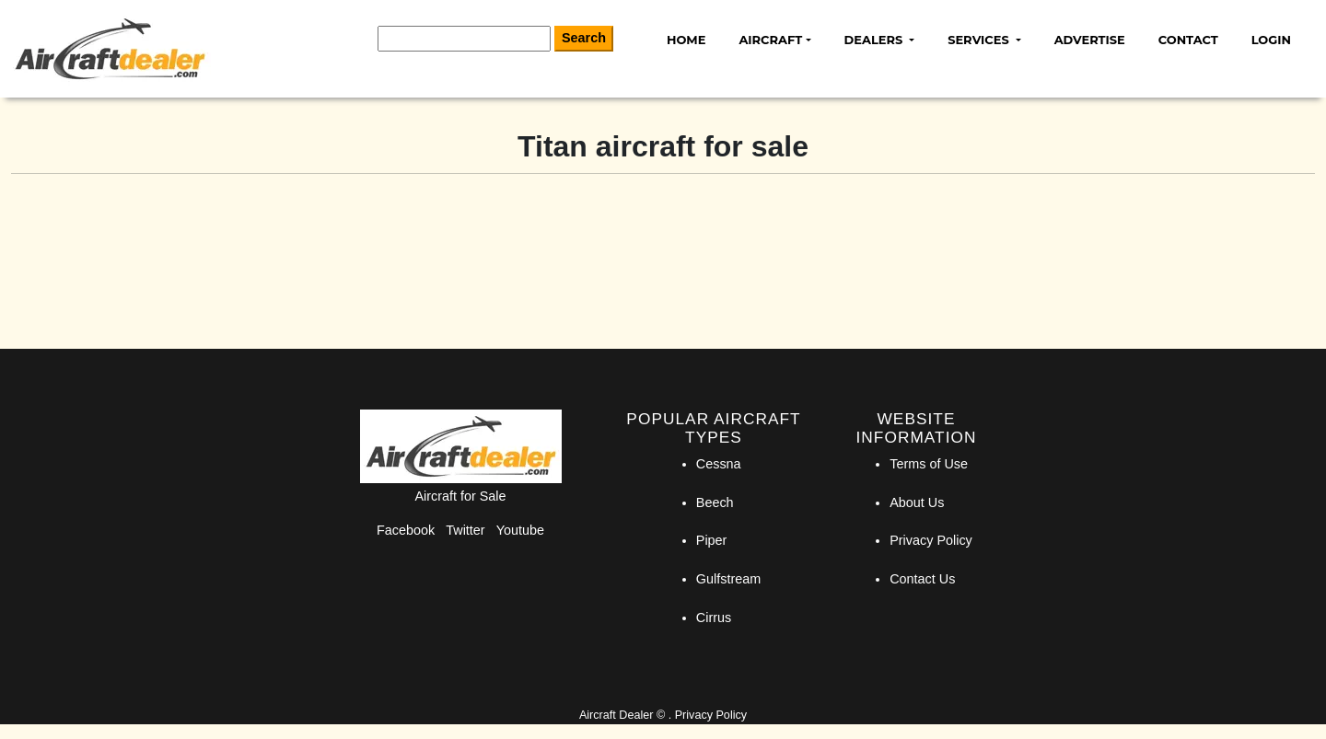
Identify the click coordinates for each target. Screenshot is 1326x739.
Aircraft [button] (770, 39)
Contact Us (922, 579)
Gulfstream (728, 579)
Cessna (718, 463)
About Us (917, 502)
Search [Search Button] (584, 37)
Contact (1188, 39)
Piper (711, 540)
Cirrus (713, 617)
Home (686, 39)
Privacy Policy (931, 540)
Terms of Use (929, 463)
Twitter (465, 530)
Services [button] (980, 39)
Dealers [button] (875, 39)
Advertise (1089, 39)
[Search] (464, 39)
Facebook (406, 530)
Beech (715, 502)
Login (1271, 39)
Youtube (520, 530)
